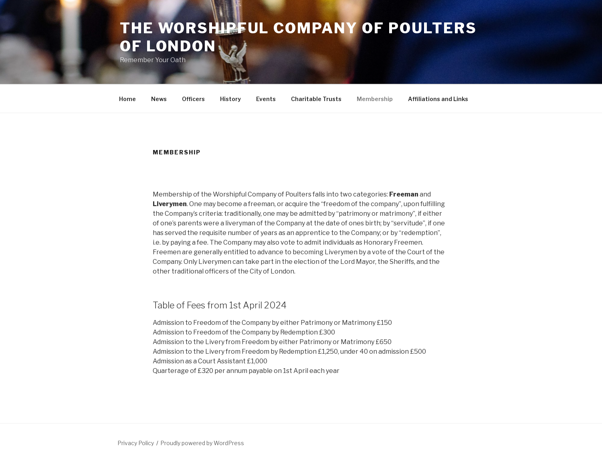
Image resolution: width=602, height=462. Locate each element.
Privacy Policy (135, 443)
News (159, 98)
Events (266, 98)
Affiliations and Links (438, 98)
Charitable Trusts (316, 98)
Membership (375, 98)
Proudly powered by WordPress (202, 443)
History (230, 98)
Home (127, 98)
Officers (193, 98)
